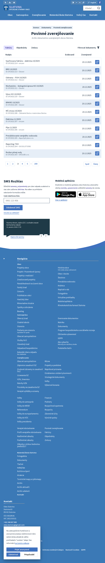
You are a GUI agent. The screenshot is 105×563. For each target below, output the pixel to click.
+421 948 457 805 (10, 522)
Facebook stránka (11, 527)
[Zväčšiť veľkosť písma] (83, 2)
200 (35, 163)
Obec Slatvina (22, 543)
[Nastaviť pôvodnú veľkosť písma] (80, 2)
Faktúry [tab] (8, 47)
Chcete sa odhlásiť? (11, 213)
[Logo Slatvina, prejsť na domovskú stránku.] (17, 8)
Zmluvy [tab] (34, 47)
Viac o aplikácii (61, 200)
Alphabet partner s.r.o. (34, 541)
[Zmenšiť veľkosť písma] (76, 2)
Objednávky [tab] (21, 47)
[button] (41, 236)
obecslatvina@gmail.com (14, 525)
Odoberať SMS (13, 207)
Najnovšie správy (17, 237)
